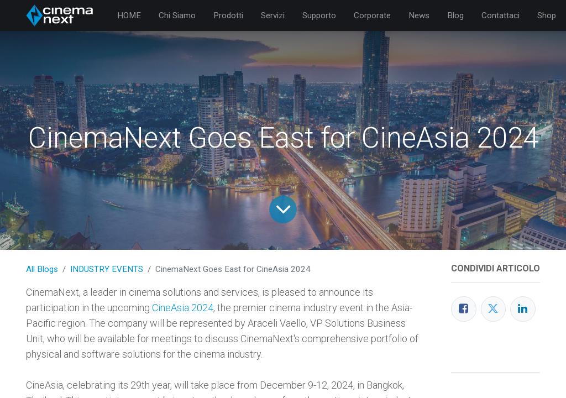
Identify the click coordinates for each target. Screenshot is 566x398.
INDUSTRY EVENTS (106, 269)
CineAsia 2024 (182, 307)
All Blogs (42, 269)
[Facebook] (463, 309)
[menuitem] (129, 16)
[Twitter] (493, 309)
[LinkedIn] (523, 309)
